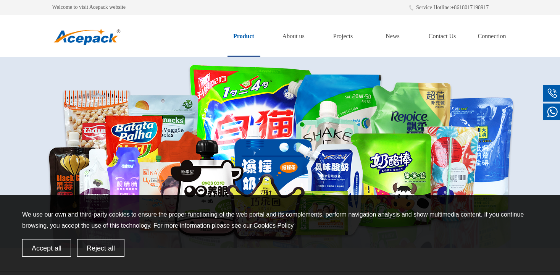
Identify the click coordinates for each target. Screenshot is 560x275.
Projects (343, 36)
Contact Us (442, 36)
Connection (492, 36)
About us (293, 36)
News (392, 36)
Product (243, 36)
